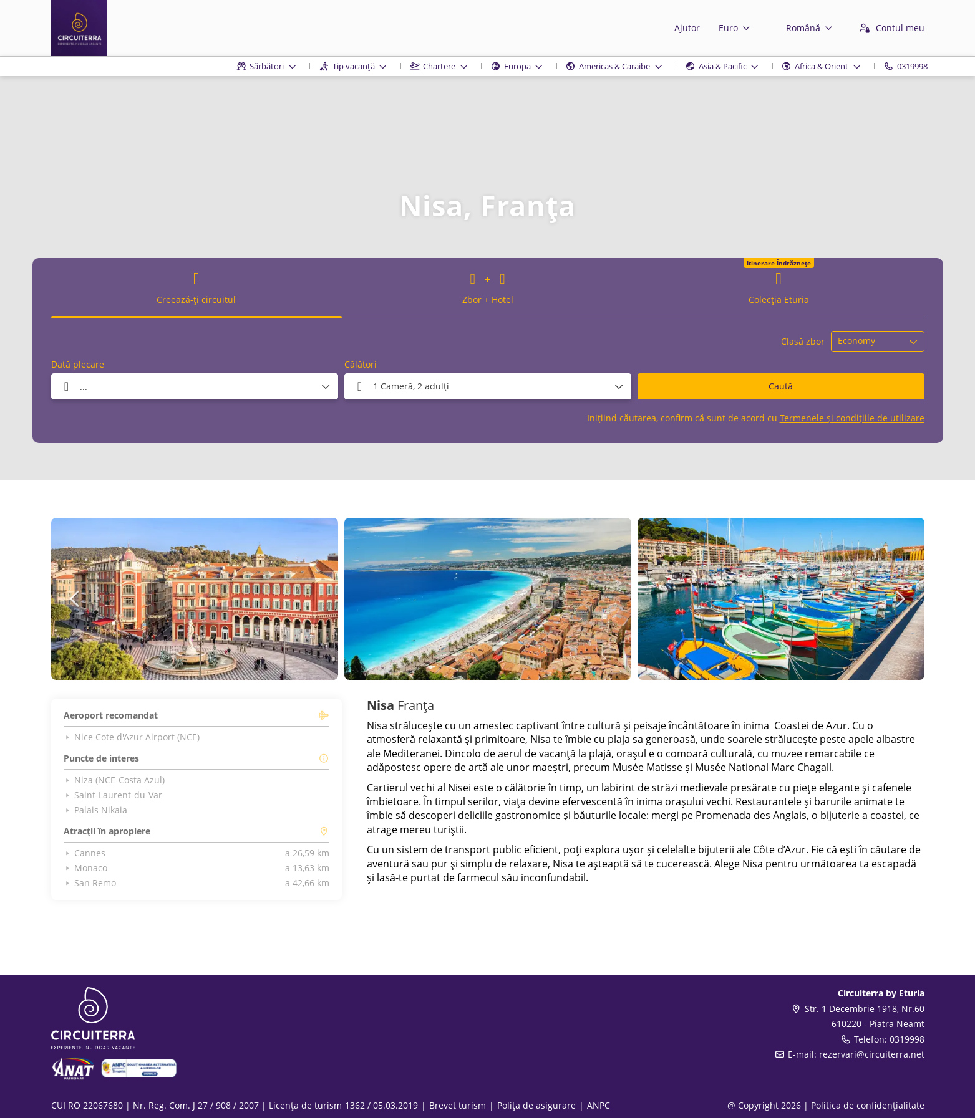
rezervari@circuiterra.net (871, 1054)
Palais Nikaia (96, 810)
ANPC (598, 1105)
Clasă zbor (803, 341)
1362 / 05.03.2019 (381, 1105)
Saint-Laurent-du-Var (113, 795)
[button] (76, 598)
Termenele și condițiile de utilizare (852, 418)
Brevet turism (457, 1105)
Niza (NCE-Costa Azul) (114, 780)
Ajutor (687, 28)
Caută (781, 386)
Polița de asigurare (536, 1105)
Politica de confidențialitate (867, 1105)
